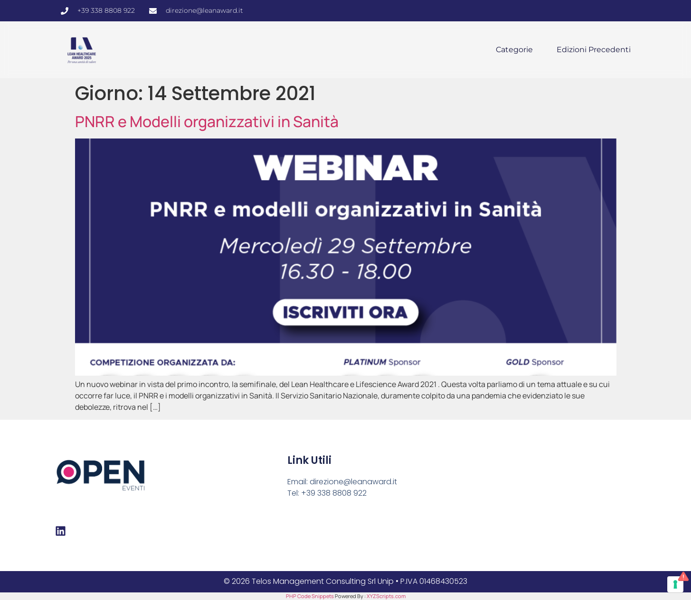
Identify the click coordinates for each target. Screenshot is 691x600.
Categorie (514, 49)
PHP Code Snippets (310, 596)
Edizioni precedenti (594, 49)
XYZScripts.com (386, 596)
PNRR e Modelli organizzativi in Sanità (207, 121)
